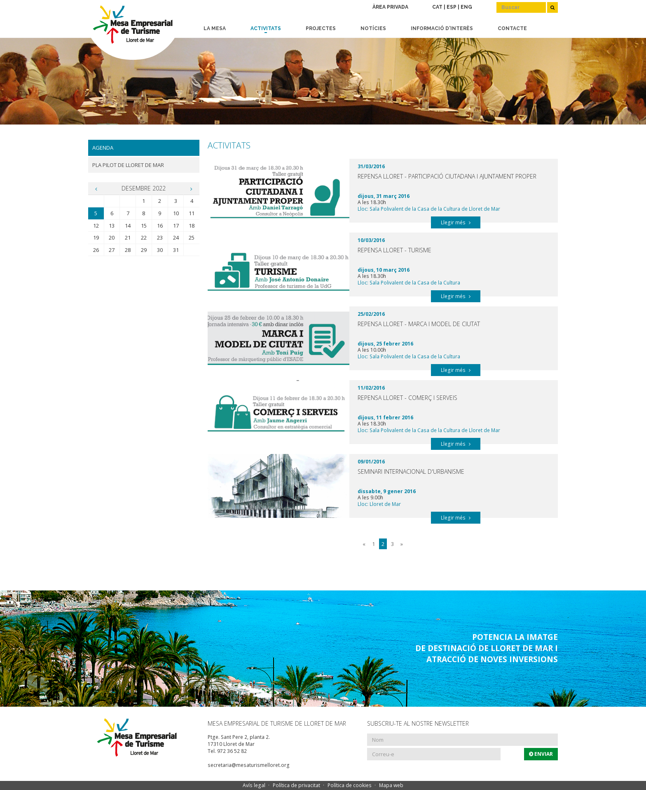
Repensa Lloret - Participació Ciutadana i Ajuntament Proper (447, 176)
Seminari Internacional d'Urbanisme (411, 471)
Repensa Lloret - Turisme (394, 250)
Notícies (373, 28)
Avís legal (254, 785)
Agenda (102, 147)
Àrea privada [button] (390, 7)
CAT (437, 7)
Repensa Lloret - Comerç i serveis (407, 398)
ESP (451, 7)
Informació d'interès (442, 28)
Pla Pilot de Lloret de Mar (128, 165)
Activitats (265, 28)
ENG (466, 7)
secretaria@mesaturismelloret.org (249, 765)
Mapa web (391, 785)
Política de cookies (350, 785)
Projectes (321, 28)
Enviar (541, 753)
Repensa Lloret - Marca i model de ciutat (419, 324)
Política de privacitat (296, 785)
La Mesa (215, 28)
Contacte (512, 28)
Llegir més (455, 222)
